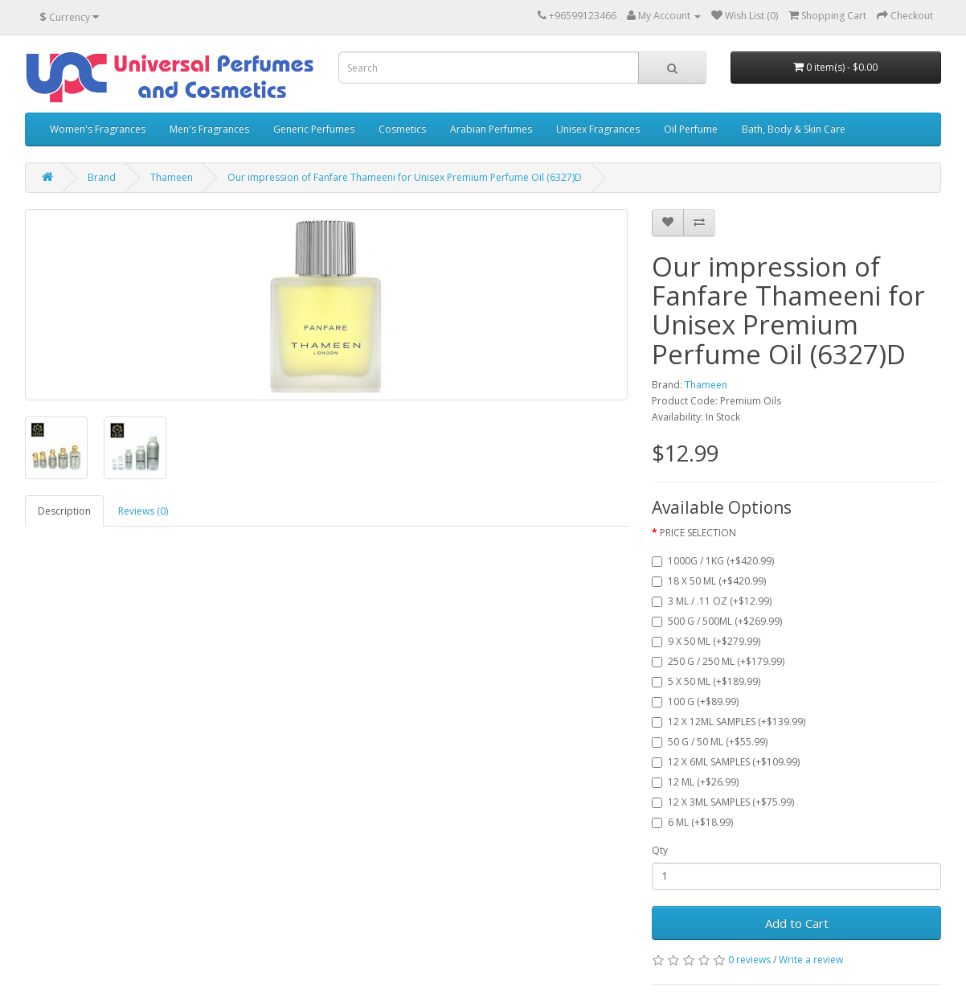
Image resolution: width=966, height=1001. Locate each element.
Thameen (171, 177)
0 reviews (749, 959)
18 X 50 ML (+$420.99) (709, 581)
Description (64, 511)
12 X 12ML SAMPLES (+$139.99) (728, 721)
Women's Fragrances (97, 129)
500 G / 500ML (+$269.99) (717, 621)
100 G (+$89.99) (695, 701)
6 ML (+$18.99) (692, 822)
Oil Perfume (691, 129)
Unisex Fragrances (598, 129)
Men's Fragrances (209, 129)
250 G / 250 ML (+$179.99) (718, 661)
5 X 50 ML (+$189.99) (706, 681)
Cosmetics (402, 129)
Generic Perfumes (313, 129)
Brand (102, 177)
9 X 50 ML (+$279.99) (706, 641)
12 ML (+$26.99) (695, 782)
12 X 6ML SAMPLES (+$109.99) (726, 762)
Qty (660, 850)
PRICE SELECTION (698, 532)
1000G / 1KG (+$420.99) (713, 561)
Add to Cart (797, 923)
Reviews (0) (143, 511)
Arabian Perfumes (491, 129)
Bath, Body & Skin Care (793, 129)
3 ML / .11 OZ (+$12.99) (712, 601)
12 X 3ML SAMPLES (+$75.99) (723, 802)
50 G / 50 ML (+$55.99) (709, 742)
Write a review (811, 959)
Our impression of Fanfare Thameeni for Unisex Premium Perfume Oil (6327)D (404, 177)
